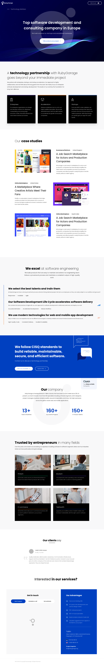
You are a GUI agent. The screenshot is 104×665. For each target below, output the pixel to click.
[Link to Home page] (7, 3)
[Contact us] (95, 3)
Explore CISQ (42, 368)
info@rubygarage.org (72, 648)
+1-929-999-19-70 (73, 642)
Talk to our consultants (23, 368)
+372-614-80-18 (72, 640)
